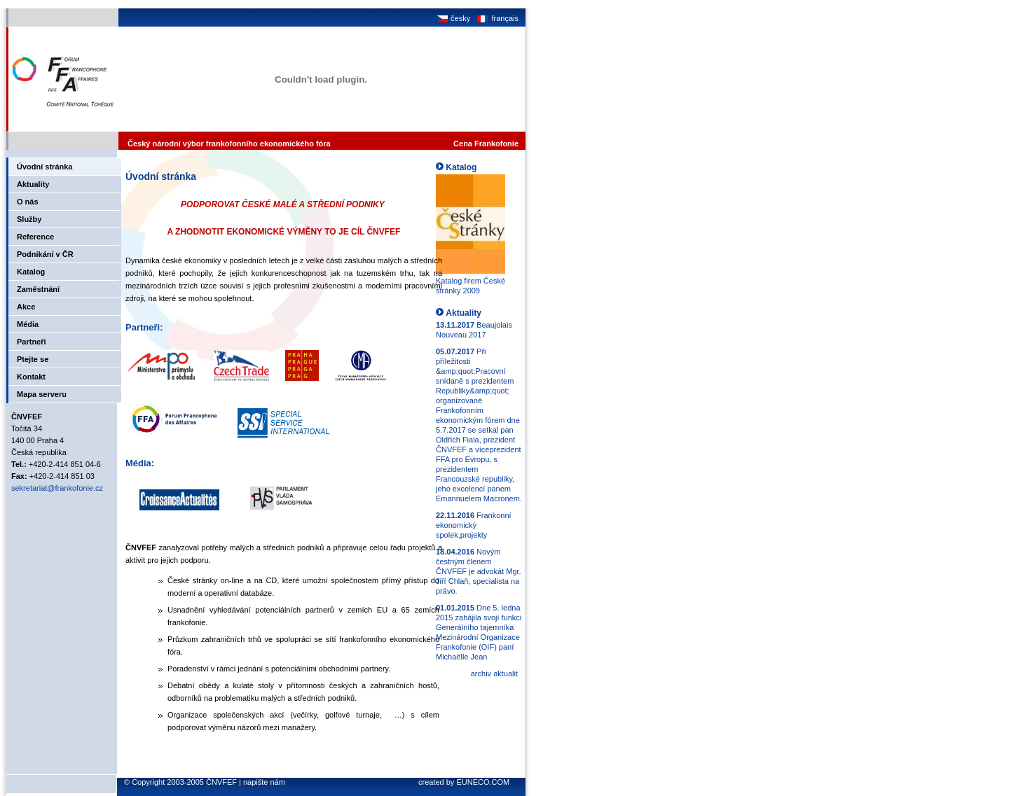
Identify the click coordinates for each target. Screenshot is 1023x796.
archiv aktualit (494, 673)
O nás (28, 201)
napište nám (264, 782)
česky (453, 18)
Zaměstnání (38, 289)
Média (28, 324)
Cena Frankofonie (486, 143)
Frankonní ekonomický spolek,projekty (474, 525)
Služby (29, 219)
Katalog (31, 271)
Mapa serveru (42, 394)
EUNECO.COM (482, 782)
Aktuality (33, 184)
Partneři (31, 341)
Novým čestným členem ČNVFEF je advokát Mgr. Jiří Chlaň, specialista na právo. (478, 571)
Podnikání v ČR (45, 254)
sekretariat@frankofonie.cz (57, 488)
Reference (35, 236)
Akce (26, 306)
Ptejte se (32, 359)
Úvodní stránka (44, 166)
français (496, 18)
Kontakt (31, 376)
